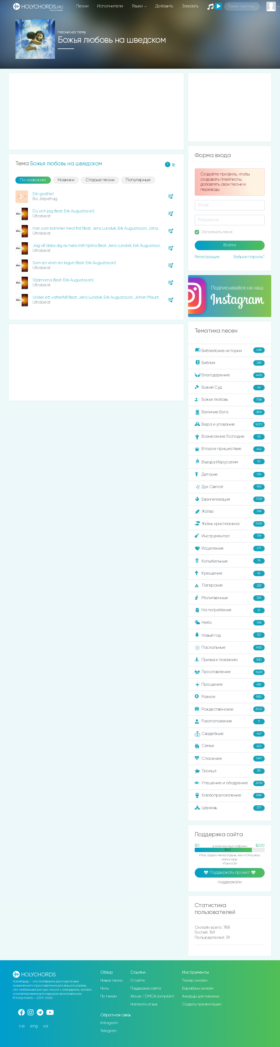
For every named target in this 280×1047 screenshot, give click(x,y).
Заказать (190, 6)
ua (45, 1026)
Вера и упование (230, 424)
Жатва (230, 511)
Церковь (230, 808)
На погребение (230, 610)
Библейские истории (230, 350)
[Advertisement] (96, 111)
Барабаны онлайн (198, 988)
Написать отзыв (143, 1004)
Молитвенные (230, 598)
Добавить (164, 6)
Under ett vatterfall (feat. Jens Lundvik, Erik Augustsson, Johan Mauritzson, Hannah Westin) (116, 297)
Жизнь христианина (230, 524)
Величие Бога (230, 412)
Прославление (230, 672)
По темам (108, 996)
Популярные (138, 180)
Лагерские (230, 586)
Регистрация (207, 257)
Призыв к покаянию (230, 660)
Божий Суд (230, 387)
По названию (33, 180)
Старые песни (100, 180)
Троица (230, 771)
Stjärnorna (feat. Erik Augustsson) (63, 280)
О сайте (137, 980)
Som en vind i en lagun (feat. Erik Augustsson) (74, 263)
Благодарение (230, 375)
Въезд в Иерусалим (230, 461)
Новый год (230, 635)
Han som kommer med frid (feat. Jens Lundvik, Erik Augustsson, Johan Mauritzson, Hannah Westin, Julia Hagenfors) (138, 228)
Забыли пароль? (249, 257)
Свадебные (230, 734)
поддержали (229, 882)
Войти (229, 245)
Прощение (230, 684)
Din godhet (43, 194)
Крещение (230, 573)
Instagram (109, 1023)
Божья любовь (230, 400)
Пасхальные (230, 647)
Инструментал (230, 536)
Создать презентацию (201, 1004)
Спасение (230, 758)
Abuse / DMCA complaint (152, 996)
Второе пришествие (230, 449)
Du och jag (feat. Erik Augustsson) (63, 211)
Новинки (66, 180)
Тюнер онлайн (194, 980)
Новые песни (111, 980)
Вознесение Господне (230, 437)
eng (34, 1026)
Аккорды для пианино (200, 996)
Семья (230, 746)
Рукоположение (230, 721)
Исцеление (230, 548)
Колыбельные (230, 561)
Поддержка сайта (145, 988)
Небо (230, 622)
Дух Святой (230, 487)
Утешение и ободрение (230, 783)
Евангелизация (230, 499)
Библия (230, 363)
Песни (82, 6)
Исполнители (110, 6)
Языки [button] (138, 6)
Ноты (104, 988)
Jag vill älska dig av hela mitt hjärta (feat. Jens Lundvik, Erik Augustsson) (98, 246)
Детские (230, 474)
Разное (230, 697)
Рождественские (230, 709)
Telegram (108, 1031)
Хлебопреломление (230, 795)
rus (22, 1026)
